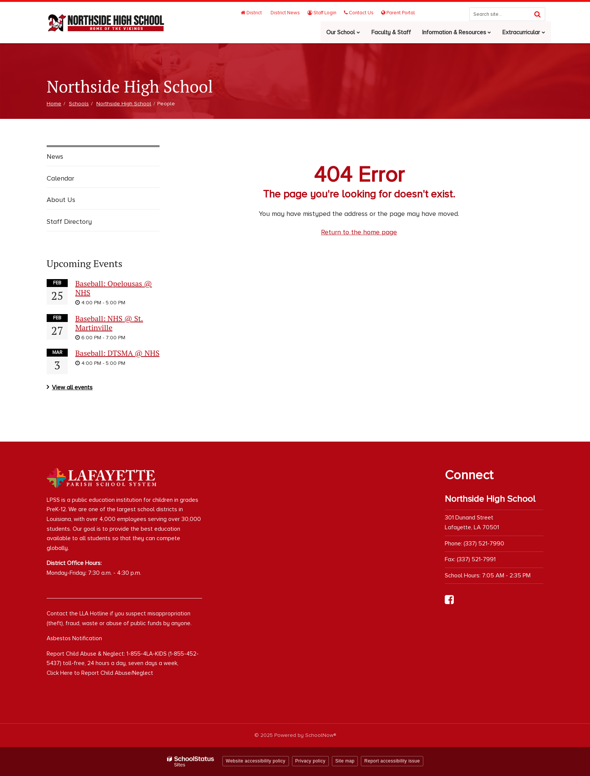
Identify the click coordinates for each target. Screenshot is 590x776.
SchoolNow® (320, 735)
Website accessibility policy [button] (256, 761)
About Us (61, 200)
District (252, 13)
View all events (72, 387)
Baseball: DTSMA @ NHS (117, 353)
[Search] (537, 14)
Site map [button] (344, 761)
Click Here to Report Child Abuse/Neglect (100, 673)
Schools (79, 103)
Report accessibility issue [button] (392, 761)
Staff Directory (69, 221)
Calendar (60, 178)
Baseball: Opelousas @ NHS (113, 288)
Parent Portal (398, 13)
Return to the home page (359, 232)
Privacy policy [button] (310, 761)
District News (286, 13)
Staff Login (322, 13)
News (55, 156)
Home (54, 103)
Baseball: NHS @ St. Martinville (109, 323)
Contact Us (359, 13)
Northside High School (123, 103)
